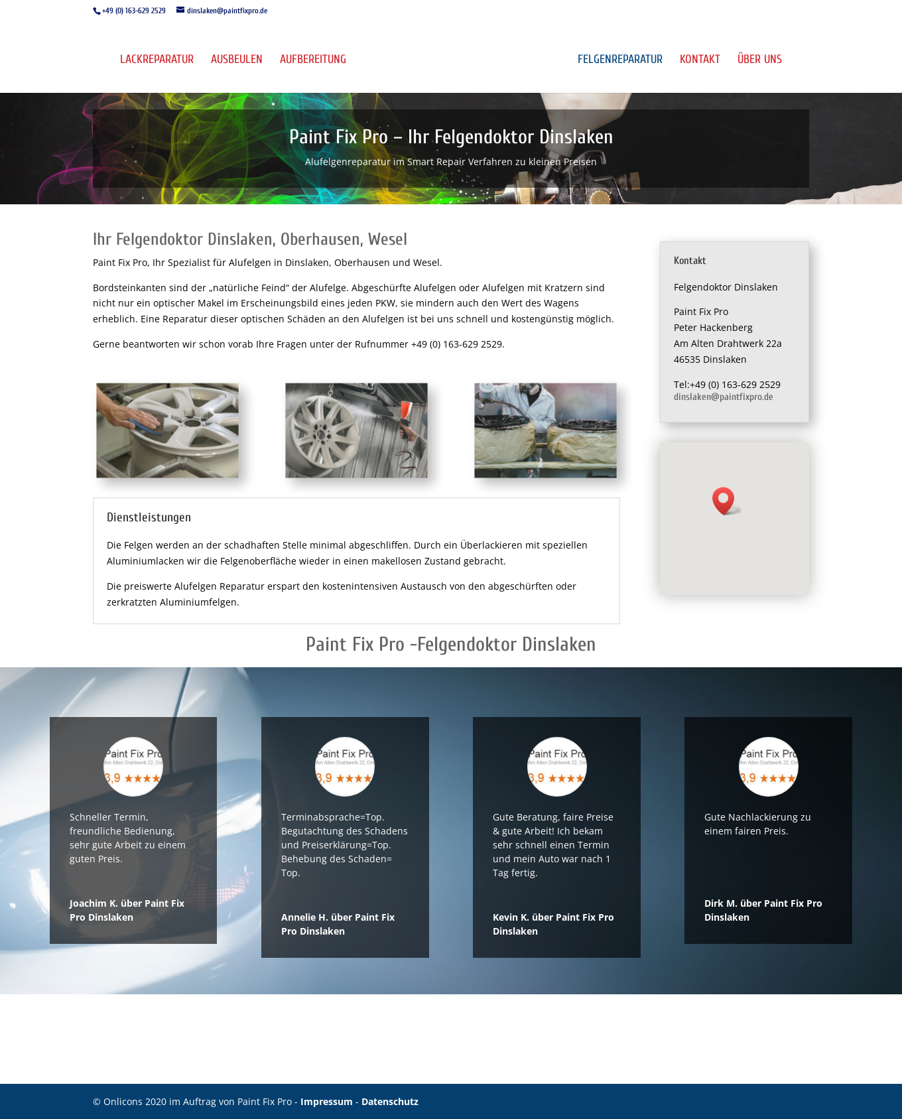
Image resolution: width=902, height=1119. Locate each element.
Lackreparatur (157, 60)
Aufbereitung (313, 60)
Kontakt (700, 60)
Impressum (327, 1101)
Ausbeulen (237, 60)
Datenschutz (390, 1101)
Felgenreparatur (620, 60)
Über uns (760, 60)
